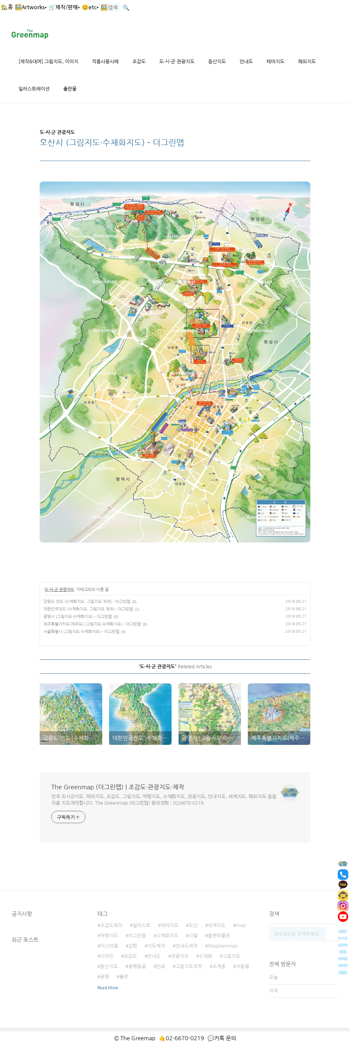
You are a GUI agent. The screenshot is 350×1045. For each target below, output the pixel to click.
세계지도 (217, 925)
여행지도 (109, 935)
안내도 (246, 61)
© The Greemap (135, 1038)
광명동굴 (137, 966)
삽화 (132, 945)
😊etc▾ (90, 7)
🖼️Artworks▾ (30, 7)
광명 (104, 976)
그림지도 (231, 956)
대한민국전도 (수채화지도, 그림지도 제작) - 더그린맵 (88, 609)
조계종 (219, 966)
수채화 (205, 956)
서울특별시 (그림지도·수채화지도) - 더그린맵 (81, 632)
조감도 (139, 61)
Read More (107, 988)
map (241, 925)
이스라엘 (109, 945)
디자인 (106, 956)
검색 (331, 930)
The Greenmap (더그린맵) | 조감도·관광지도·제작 (117, 787)
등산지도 (217, 61)
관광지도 (180, 956)
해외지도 (307, 61)
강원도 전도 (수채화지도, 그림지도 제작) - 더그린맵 (86, 602)
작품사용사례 (105, 61)
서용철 (242, 966)
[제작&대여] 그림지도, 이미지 (48, 61)
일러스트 (141, 925)
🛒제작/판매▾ (64, 7)
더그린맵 (137, 935)
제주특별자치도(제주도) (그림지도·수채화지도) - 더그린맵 (92, 624)
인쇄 (160, 966)
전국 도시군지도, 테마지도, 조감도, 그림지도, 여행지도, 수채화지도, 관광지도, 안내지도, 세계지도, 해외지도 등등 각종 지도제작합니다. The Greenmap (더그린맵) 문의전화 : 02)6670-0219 (164, 799)
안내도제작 (186, 945)
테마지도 (275, 61)
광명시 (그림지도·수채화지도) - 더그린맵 (77, 617)
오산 (193, 925)
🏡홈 (7, 7)
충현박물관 (219, 935)
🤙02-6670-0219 (181, 1038)
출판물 (70, 88)
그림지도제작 (188, 966)
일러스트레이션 (34, 88)
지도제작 (156, 945)
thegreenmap (223, 945)
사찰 (193, 935)
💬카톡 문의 (221, 1038)
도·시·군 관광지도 (176, 61)
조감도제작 (111, 925)
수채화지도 (167, 935)
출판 (123, 976)
